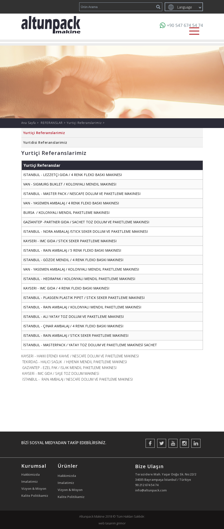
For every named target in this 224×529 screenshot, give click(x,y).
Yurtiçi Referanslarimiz (44, 132)
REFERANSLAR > (54, 123)
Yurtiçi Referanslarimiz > (86, 123)
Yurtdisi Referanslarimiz (45, 142)
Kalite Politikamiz (34, 495)
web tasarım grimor (112, 523)
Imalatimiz (29, 481)
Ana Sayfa (29, 123)
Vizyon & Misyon (33, 488)
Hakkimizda (30, 474)
